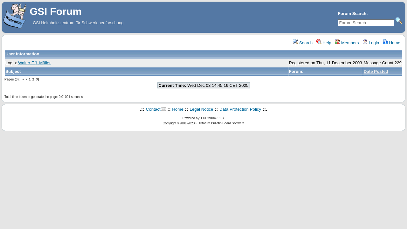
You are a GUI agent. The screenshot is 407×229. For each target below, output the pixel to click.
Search (303, 42)
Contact (153, 109)
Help (323, 42)
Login (370, 42)
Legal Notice (201, 109)
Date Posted (376, 71)
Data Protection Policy (240, 109)
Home (391, 42)
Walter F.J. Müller (34, 62)
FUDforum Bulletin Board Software (220, 123)
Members (347, 42)
